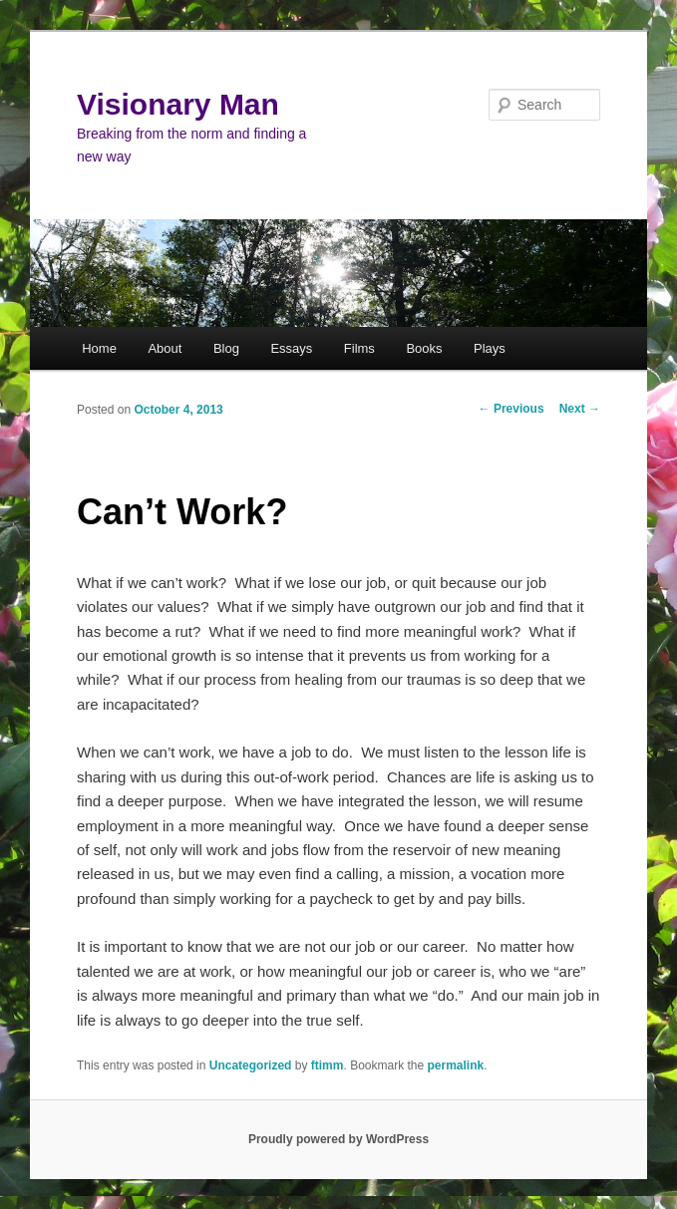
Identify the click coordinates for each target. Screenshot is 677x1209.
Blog (226, 348)
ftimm (327, 1065)
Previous (511, 409)
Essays (291, 348)
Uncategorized (250, 1065)
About (164, 348)
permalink (456, 1065)
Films (359, 348)
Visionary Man (178, 104)
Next (579, 409)
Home (99, 348)
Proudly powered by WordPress (338, 1139)
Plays (490, 348)
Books (424, 348)
